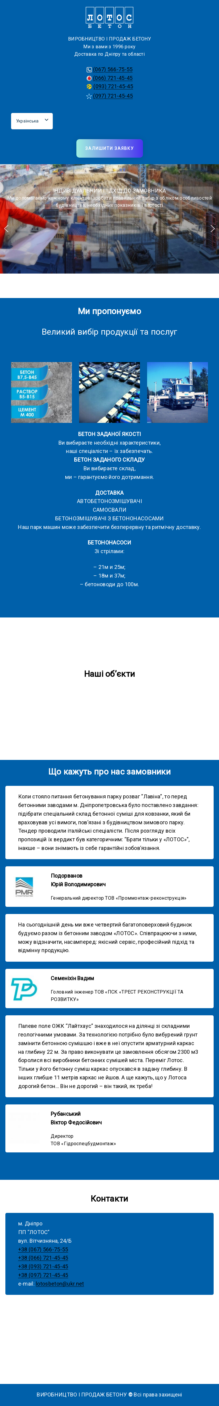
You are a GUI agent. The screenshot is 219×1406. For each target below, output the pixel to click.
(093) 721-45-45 (113, 86)
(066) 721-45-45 (113, 78)
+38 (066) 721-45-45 (43, 1258)
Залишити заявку (109, 148)
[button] (6, 228)
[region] (109, 228)
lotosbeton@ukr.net (60, 1284)
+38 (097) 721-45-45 (43, 1275)
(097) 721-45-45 (113, 96)
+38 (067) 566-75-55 (43, 1249)
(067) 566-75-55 (113, 69)
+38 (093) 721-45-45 (43, 1266)
